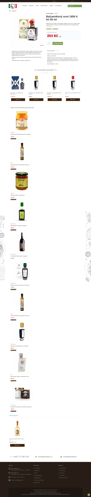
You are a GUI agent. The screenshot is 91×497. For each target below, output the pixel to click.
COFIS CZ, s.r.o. (55, 490)
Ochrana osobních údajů (39, 480)
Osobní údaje (62, 475)
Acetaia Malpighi (49, 13)
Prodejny (24, 5)
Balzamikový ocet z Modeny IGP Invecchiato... (16, 92)
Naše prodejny (37, 468)
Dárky (37, 5)
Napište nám (37, 470)
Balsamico (14, 10)
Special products (13, 415)
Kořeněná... (13, 132)
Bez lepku (49, 28)
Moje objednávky (63, 468)
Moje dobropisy (62, 470)
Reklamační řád (38, 477)
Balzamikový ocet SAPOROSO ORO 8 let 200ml (54, 92)
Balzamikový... (13, 223)
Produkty (31, 5)
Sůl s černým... (13, 405)
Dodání (36, 472)
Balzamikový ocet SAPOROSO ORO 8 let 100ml (36, 92)
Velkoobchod (58, 5)
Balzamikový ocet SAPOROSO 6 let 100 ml (72, 92)
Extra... (12, 163)
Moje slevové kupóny (64, 477)
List (58, 50)
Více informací (49, 26)
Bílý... (12, 374)
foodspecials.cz (45, 456)
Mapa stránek (37, 482)
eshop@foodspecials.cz (18, 480)
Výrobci (51, 5)
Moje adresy (62, 472)
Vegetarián (55, 28)
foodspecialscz (70, 456)
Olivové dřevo (44, 5)
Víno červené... (13, 254)
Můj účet (61, 465)
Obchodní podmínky (38, 475)
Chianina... (13, 193)
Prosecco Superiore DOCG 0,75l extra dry (16, 438)
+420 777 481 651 (21, 456)
